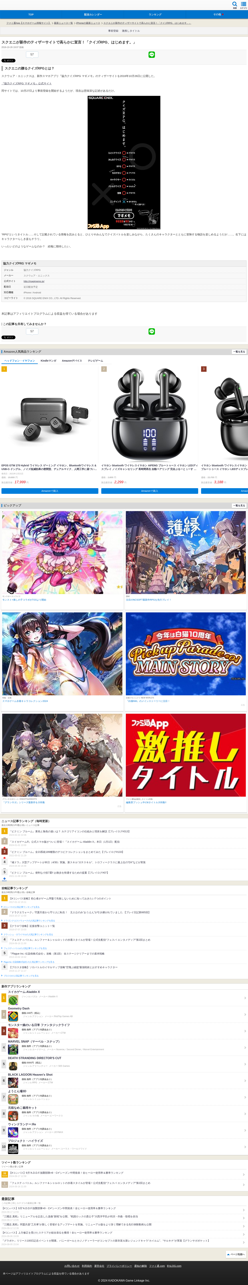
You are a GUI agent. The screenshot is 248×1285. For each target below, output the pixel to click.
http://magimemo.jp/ (34, 281)
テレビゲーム (95, 360)
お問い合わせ (72, 1265)
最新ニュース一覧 (63, 23)
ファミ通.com (157, 1265)
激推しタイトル (131, 30)
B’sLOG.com (174, 1265)
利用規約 (87, 1265)
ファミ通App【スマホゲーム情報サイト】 (28, 23)
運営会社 (99, 1265)
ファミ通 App (13, 5)
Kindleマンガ (48, 360)
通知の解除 (140, 1265)
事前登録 (113, 30)
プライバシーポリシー (119, 1265)
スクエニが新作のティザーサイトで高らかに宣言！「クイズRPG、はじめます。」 (147, 23)
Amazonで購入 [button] (49, 490)
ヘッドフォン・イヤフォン (19, 360)
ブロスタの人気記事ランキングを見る (21, 976)
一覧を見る (239, 351)
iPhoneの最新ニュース (88, 23)
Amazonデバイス (72, 360)
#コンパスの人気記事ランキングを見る (21, 907)
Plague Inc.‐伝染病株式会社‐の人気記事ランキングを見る (29, 962)
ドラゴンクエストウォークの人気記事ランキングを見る (29, 921)
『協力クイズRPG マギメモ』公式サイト (26, 83)
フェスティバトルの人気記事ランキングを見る (25, 948)
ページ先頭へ (238, 1254)
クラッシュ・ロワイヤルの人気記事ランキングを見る (28, 934)
